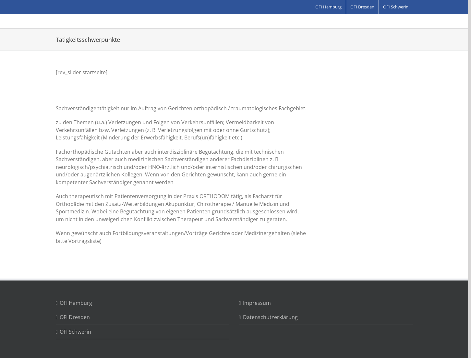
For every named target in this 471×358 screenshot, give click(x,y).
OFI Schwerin (75, 331)
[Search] (283, 21)
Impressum (257, 302)
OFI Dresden (75, 317)
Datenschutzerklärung (270, 317)
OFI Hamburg (76, 302)
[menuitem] (328, 7)
